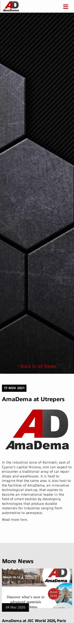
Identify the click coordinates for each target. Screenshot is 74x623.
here (23, 520)
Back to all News (37, 366)
